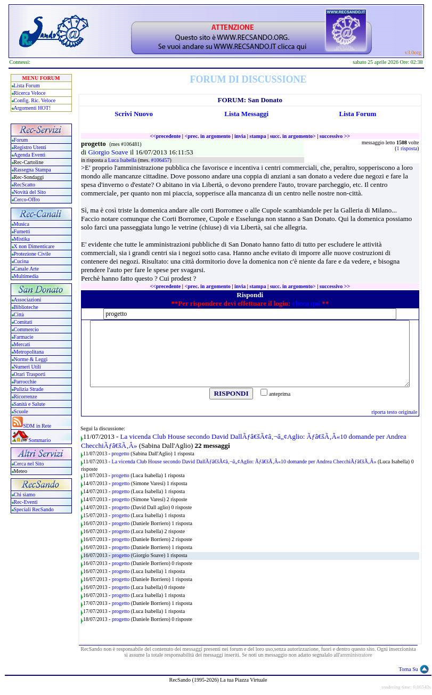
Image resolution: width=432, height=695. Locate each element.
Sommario (40, 440)
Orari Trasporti (30, 374)
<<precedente (165, 136)
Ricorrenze (25, 396)
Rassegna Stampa (32, 170)
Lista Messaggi (246, 114)
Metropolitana (29, 352)
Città (19, 314)
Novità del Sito (30, 192)
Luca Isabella (123, 160)
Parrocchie (25, 382)
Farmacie (24, 337)
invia (240, 136)
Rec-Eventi (26, 502)
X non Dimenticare (34, 246)
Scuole (21, 411)
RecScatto (25, 184)
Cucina (21, 261)
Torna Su (408, 669)
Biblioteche (26, 307)
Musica (21, 224)
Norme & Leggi (31, 359)
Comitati (23, 322)
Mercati (22, 344)
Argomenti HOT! (32, 108)
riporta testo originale (394, 412)
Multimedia (26, 276)
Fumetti (22, 231)
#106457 (160, 160)
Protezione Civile (32, 254)
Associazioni (28, 299)
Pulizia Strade (29, 389)
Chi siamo (25, 494)
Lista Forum (27, 85)
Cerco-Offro (27, 199)
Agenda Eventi (30, 155)
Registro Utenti (30, 147)
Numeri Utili (28, 367)
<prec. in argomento (207, 136)
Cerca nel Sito (29, 464)
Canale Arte (26, 269)
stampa (257, 136)
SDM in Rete (37, 426)
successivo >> (335, 136)
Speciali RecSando (34, 509)
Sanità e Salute (29, 404)
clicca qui (306, 303)
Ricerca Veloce (30, 93)
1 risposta (407, 148)
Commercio (26, 329)
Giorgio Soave (108, 152)
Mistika (22, 239)
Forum (21, 140)
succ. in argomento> (293, 136)
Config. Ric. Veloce (35, 100)
